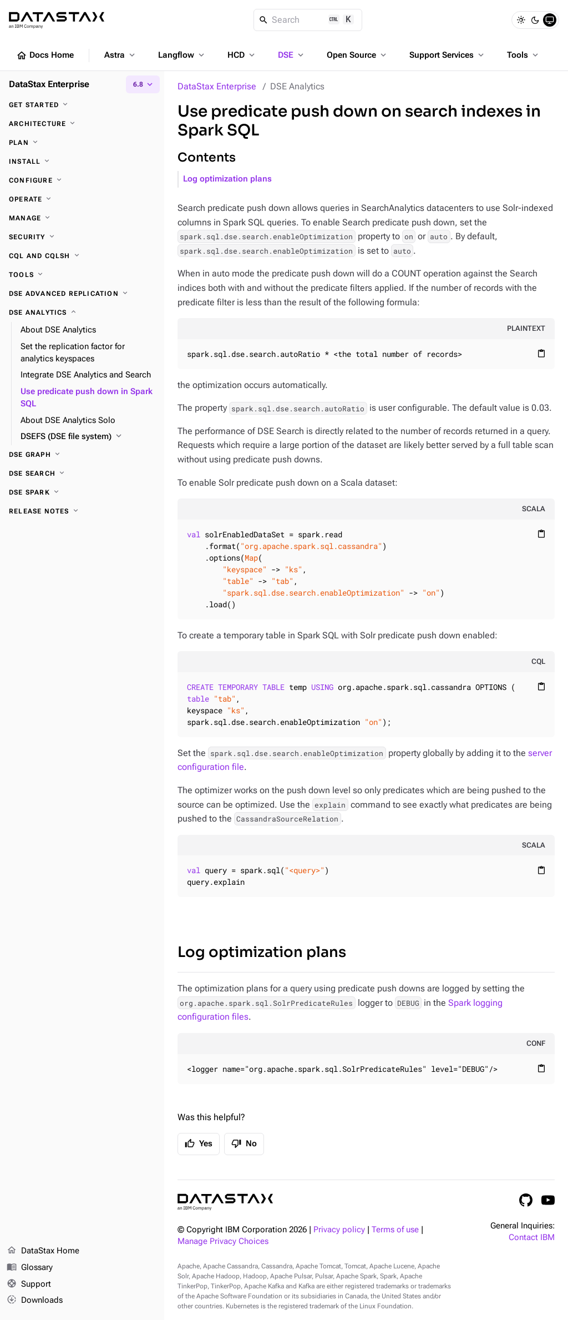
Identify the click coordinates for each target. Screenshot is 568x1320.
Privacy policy (339, 1230)
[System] (549, 20)
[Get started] (82, 104)
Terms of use (395, 1230)
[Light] (521, 20)
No (244, 1143)
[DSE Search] (82, 473)
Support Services (447, 55)
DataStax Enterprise (217, 86)
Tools (523, 55)
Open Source (357, 55)
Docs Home (45, 55)
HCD (242, 55)
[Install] (82, 161)
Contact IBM (532, 1237)
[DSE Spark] (82, 492)
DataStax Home (43, 1251)
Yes (198, 1143)
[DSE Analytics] (82, 312)
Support (29, 1284)
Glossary (30, 1268)
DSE (292, 55)
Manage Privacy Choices (223, 1241)
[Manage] (82, 218)
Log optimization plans (227, 179)
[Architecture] (82, 123)
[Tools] (82, 274)
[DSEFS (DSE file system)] (88, 437)
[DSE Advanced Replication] (82, 293)
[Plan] (82, 142)
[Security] (82, 237)
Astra (120, 55)
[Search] (308, 20)
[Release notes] (82, 511)
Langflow (182, 55)
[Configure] (82, 180)
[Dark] (535, 20)
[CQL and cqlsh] (82, 255)
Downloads (35, 1300)
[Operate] (82, 199)
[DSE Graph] (82, 454)
